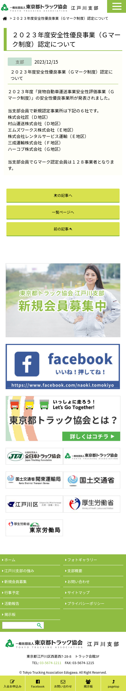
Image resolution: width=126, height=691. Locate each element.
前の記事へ (63, 228)
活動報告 (10, 603)
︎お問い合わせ (77, 581)
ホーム (8, 559)
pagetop (113, 684)
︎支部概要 (73, 570)
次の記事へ (63, 195)
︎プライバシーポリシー (85, 603)
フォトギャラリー (81, 559)
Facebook (37, 684)
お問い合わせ (63, 684)
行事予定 (10, 592)
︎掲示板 (8, 614)
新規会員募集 (14, 581)
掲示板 (88, 684)
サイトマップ (77, 592)
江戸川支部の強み (18, 570)
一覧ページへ (63, 212)
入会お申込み (12, 684)
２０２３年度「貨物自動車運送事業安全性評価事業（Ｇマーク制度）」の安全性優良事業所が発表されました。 (61, 94)
